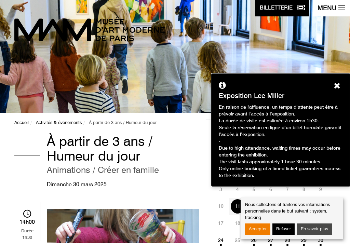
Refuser (283, 229)
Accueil (21, 123)
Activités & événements (59, 123)
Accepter (258, 229)
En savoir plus (314, 229)
